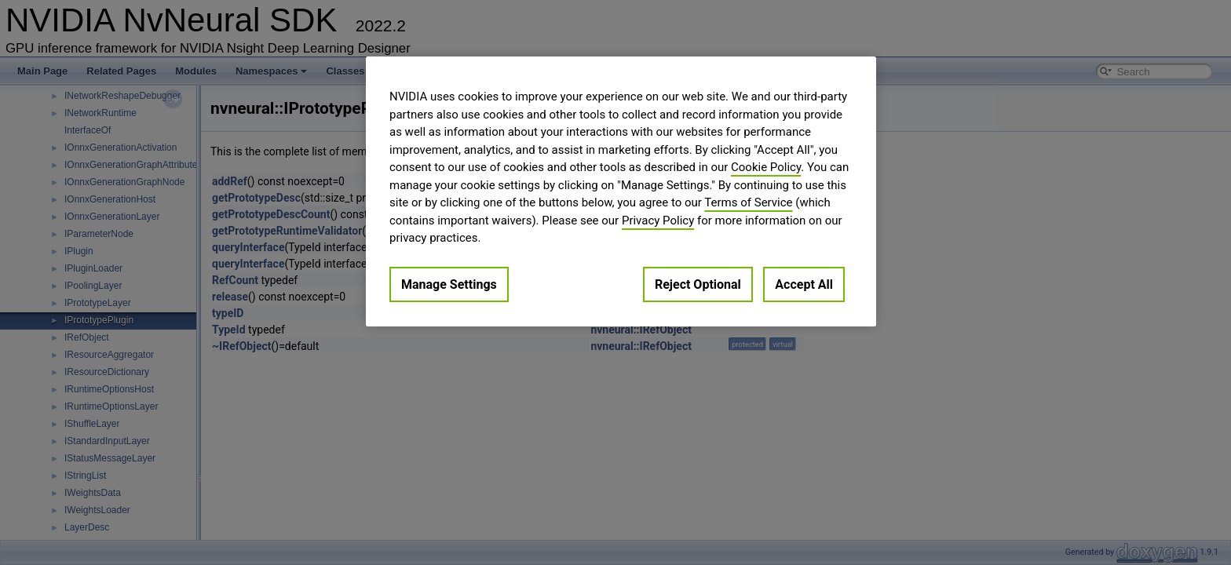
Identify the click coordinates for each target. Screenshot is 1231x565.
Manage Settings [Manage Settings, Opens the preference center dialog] (449, 284)
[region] (621, 191)
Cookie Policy (766, 167)
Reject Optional (698, 284)
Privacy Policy (658, 220)
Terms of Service (748, 202)
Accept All (804, 284)
